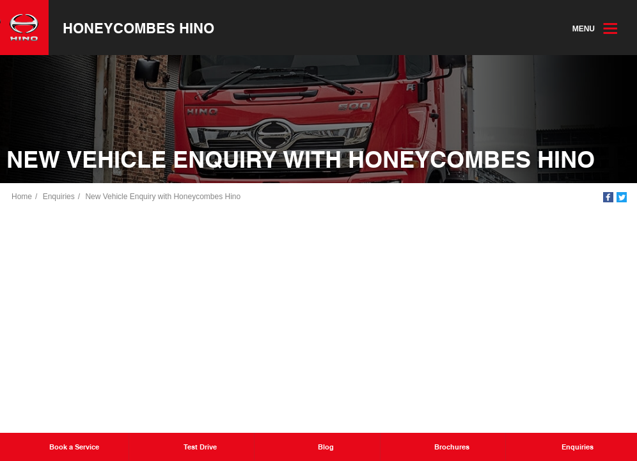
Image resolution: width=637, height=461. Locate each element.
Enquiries (59, 196)
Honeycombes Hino (138, 27)
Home (22, 196)
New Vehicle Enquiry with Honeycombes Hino (162, 196)
